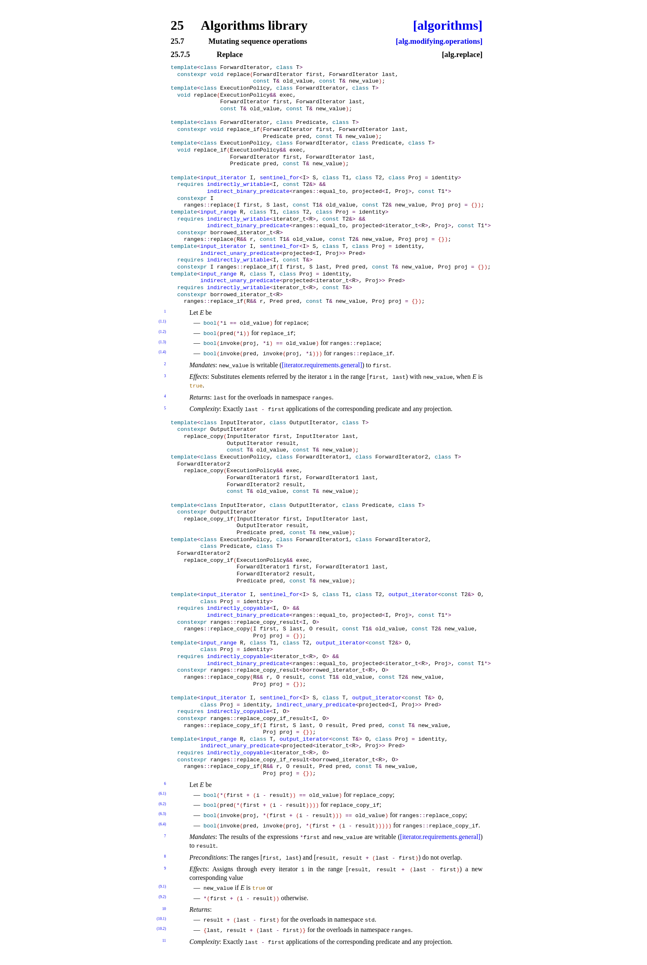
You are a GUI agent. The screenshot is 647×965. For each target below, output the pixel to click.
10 (164, 909)
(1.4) (162, 352)
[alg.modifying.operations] (439, 41)
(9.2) (162, 897)
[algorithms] (448, 25)
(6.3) (162, 814)
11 (164, 941)
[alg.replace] (462, 55)
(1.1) (162, 321)
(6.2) (162, 804)
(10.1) (161, 919)
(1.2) (162, 332)
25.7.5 (180, 55)
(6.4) (162, 824)
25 (177, 25)
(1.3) (162, 342)
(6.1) (162, 793)
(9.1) (162, 886)
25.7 (177, 41)
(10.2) (161, 929)
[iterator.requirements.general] (322, 364)
